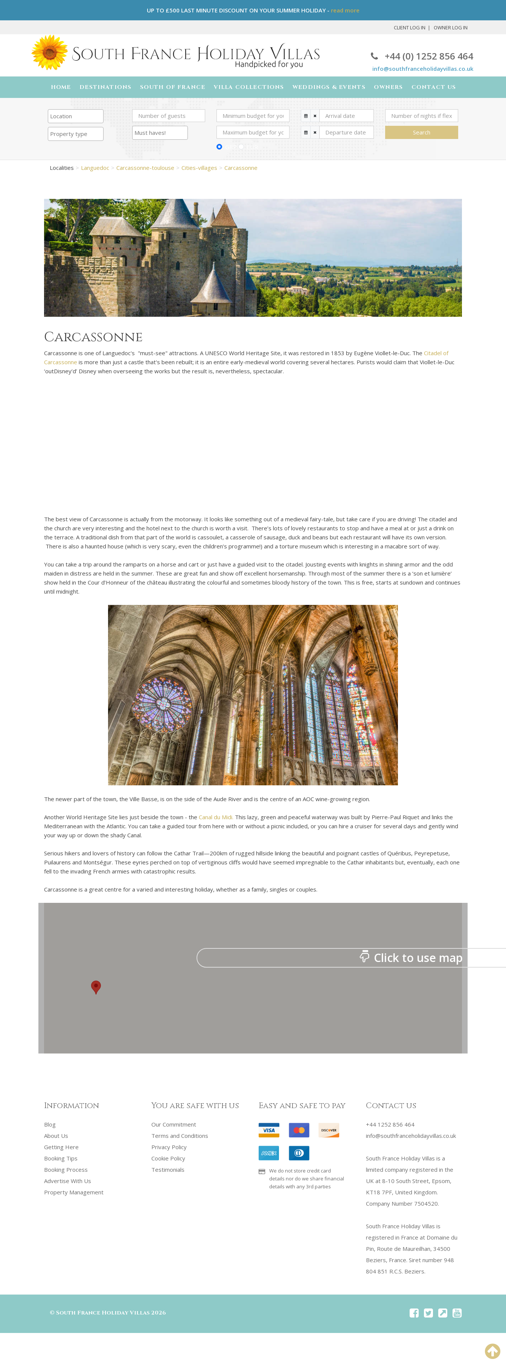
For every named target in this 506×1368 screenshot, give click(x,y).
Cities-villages (199, 168)
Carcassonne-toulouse (145, 168)
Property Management (74, 1193)
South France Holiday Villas (102, 1314)
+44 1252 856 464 (390, 1125)
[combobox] (76, 117)
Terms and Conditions (179, 1136)
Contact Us (430, 87)
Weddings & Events (327, 87)
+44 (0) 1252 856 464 (422, 56)
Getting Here (61, 1147)
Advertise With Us (67, 1181)
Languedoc (95, 168)
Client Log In (409, 27)
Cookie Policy (168, 1159)
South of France (173, 87)
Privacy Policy (169, 1147)
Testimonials (167, 1170)
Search (421, 133)
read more (345, 10)
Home (64, 87)
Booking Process (66, 1170)
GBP (231, 148)
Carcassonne (241, 168)
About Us (56, 1136)
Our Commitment (173, 1125)
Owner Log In (451, 27)
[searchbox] (75, 117)
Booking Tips (61, 1159)
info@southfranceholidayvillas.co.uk (422, 68)
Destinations (107, 87)
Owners (386, 87)
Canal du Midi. (216, 817)
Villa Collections (248, 87)
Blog (50, 1125)
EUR (252, 148)
